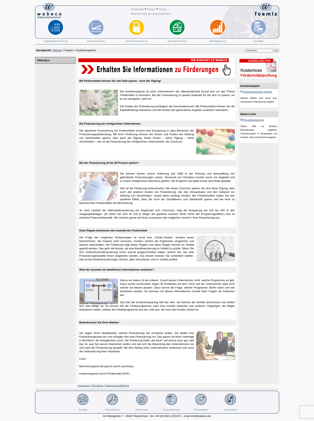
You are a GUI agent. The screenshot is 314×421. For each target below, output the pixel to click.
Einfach (151, 9)
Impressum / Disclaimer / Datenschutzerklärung (103, 385)
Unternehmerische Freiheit (257, 92)
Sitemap (57, 50)
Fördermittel (137, 9)
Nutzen (163, 9)
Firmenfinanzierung (253, 120)
